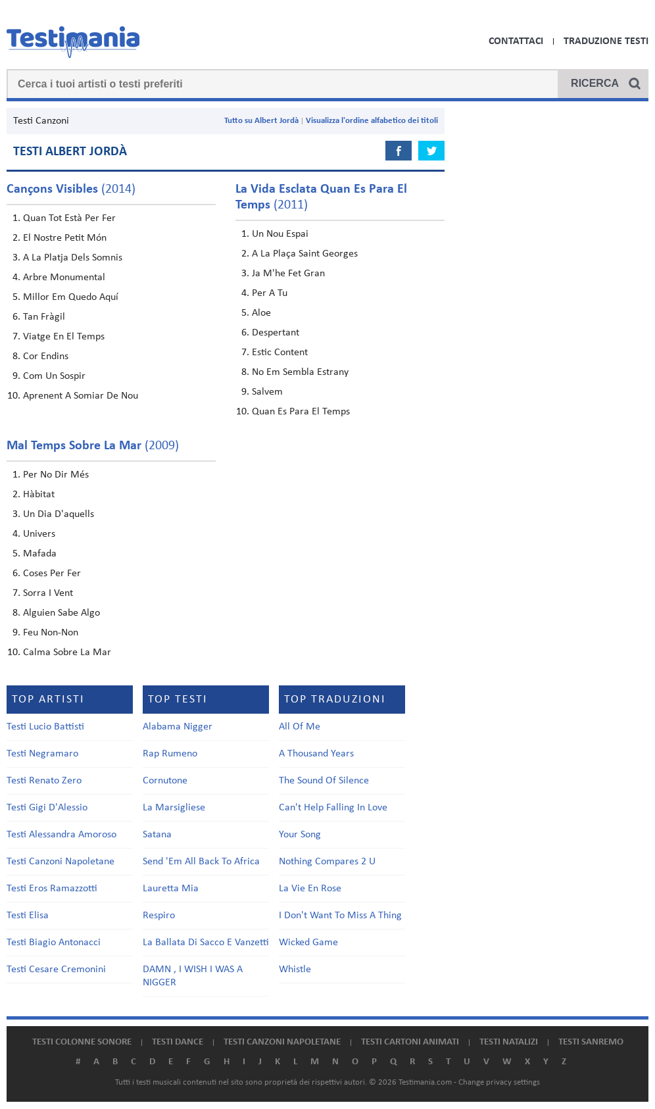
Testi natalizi (508, 1042)
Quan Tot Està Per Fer (69, 218)
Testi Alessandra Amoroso (61, 834)
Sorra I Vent (48, 593)
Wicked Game (308, 942)
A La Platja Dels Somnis (72, 258)
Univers (39, 534)
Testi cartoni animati (410, 1042)
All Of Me (299, 727)
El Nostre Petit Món (65, 238)
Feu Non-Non (50, 633)
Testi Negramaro (42, 754)
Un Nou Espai (280, 234)
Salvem (267, 392)
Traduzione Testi (606, 41)
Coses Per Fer (52, 573)
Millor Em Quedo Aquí (70, 297)
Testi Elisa (28, 915)
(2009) (93, 446)
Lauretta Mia (171, 888)
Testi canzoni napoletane (282, 1042)
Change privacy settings (499, 1082)
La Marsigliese (174, 807)
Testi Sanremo (590, 1042)
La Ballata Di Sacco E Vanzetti (206, 942)
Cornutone (165, 781)
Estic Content (280, 352)
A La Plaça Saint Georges (305, 254)
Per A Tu (269, 293)
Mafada (40, 554)
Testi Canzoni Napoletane (60, 861)
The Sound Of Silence (324, 781)
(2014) (71, 189)
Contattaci (516, 41)
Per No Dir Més (56, 475)
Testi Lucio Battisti (45, 727)
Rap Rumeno (170, 754)
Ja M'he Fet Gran (288, 273)
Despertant (275, 333)
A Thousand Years (316, 754)
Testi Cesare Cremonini (56, 969)
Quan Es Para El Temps (301, 412)
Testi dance (177, 1042)
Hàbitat (39, 494)
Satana (157, 834)
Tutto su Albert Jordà (261, 120)
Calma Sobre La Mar (67, 652)
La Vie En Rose (310, 888)
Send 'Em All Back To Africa (201, 861)
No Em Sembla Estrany (300, 372)
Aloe (261, 313)
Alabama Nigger (177, 727)
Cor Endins (45, 356)
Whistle (295, 969)
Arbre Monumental (64, 277)
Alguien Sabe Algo (61, 613)
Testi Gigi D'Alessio (47, 807)
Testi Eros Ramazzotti (52, 888)
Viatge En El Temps (64, 337)
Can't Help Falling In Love (333, 807)
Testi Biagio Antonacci (54, 942)
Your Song (300, 834)
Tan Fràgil (44, 317)
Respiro (159, 915)
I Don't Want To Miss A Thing (340, 915)
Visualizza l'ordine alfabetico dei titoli (372, 120)
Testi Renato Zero (44, 781)
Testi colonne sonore (82, 1042)
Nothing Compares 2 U (327, 861)
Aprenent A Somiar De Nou (80, 396)
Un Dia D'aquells (58, 514)
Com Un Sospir (54, 376)
